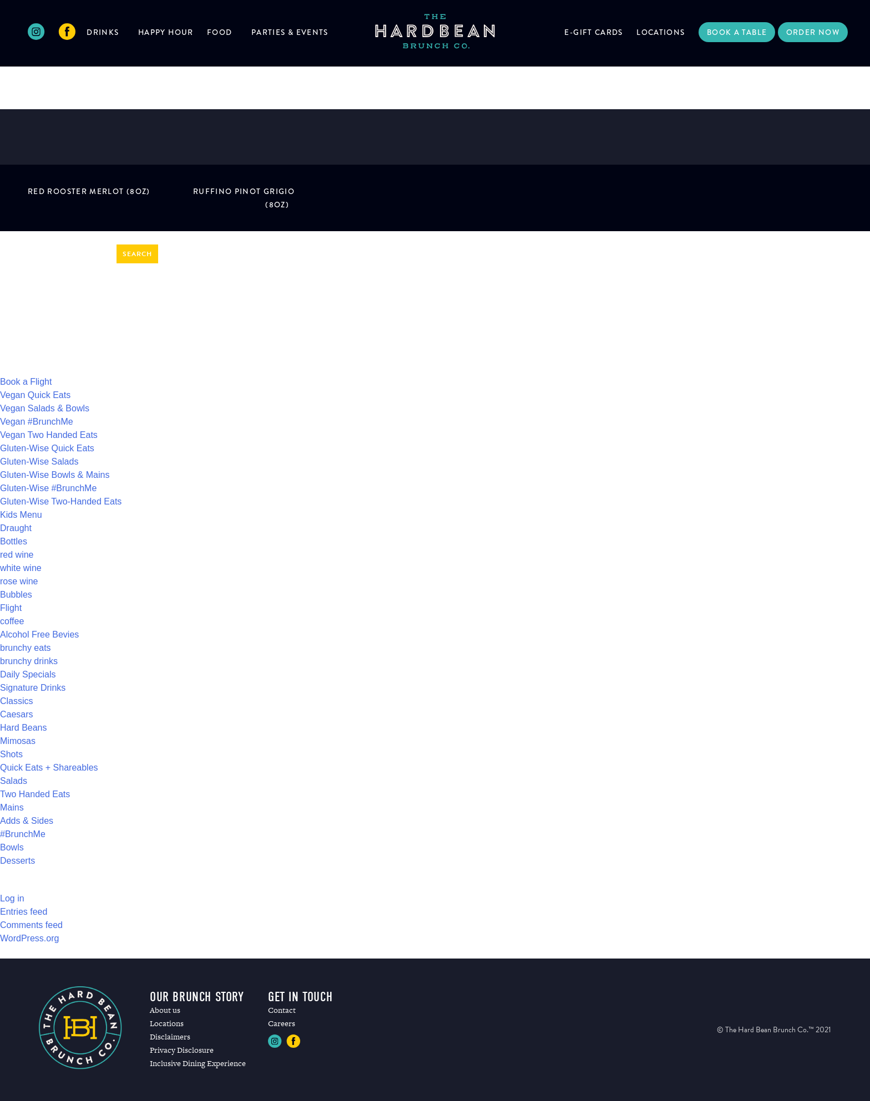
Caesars (16, 714)
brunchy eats (25, 648)
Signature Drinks (32, 687)
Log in (12, 898)
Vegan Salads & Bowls (44, 408)
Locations (660, 32)
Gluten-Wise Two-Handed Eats (61, 501)
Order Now (812, 32)
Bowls (12, 847)
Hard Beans (23, 727)
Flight (11, 608)
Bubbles (16, 594)
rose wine (19, 581)
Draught (16, 528)
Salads (13, 781)
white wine (21, 568)
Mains (12, 807)
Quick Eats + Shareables (49, 767)
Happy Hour (166, 32)
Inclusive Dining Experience (198, 1063)
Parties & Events (289, 32)
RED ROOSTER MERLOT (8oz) (89, 191)
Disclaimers (170, 1036)
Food (219, 32)
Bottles (13, 541)
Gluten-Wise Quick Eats (47, 448)
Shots (11, 754)
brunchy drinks (29, 661)
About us (165, 1010)
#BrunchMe (22, 834)
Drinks (103, 32)
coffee (12, 621)
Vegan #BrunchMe (36, 421)
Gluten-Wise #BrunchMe (48, 488)
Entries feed (23, 911)
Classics (16, 701)
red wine (16, 554)
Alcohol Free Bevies (39, 634)
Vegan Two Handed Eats (49, 435)
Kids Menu (21, 514)
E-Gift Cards (593, 32)
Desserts (17, 860)
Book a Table (737, 32)
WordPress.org (29, 938)
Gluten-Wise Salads (39, 461)
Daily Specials (27, 674)
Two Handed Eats (35, 794)
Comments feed (31, 925)
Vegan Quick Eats (35, 395)
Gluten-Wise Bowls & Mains (54, 475)
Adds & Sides (26, 820)
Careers (281, 1023)
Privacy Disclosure (182, 1050)
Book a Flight (26, 381)
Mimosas (18, 741)
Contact (282, 1010)
